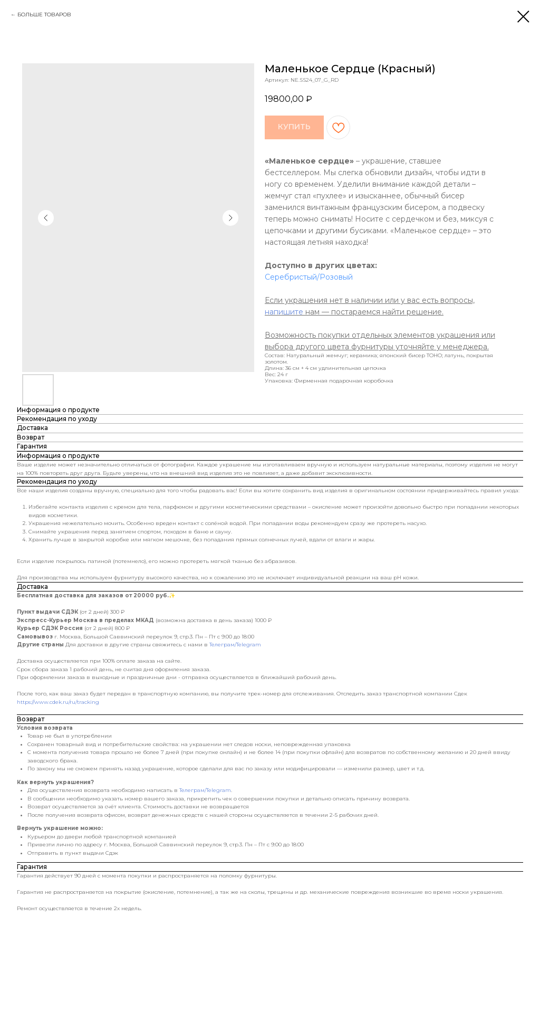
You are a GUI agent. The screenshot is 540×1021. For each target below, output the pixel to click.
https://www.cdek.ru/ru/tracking (58, 702)
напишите (284, 312)
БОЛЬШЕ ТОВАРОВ (44, 14)
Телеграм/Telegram (235, 644)
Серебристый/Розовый (309, 277)
